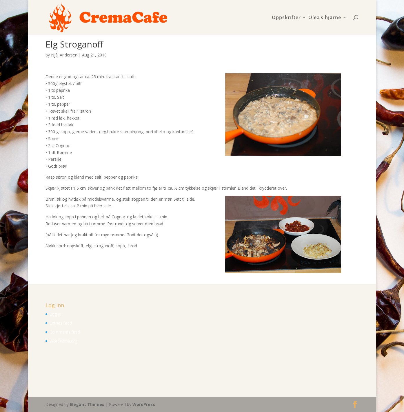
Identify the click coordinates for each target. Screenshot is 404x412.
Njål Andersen (64, 55)
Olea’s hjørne (324, 18)
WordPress (143, 404)
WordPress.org (63, 341)
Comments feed (65, 332)
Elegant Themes (87, 404)
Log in (55, 314)
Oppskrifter (286, 18)
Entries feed (61, 323)
